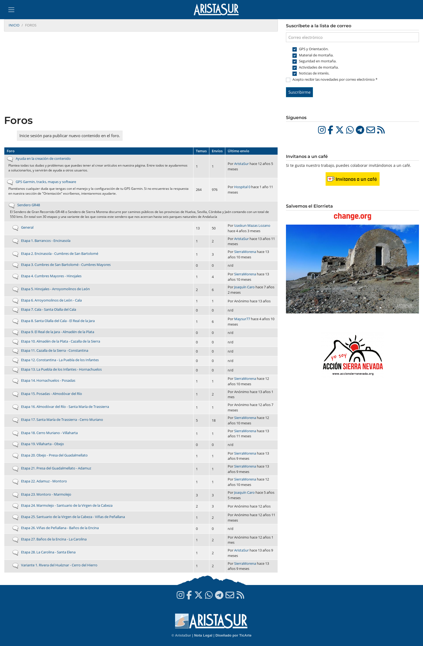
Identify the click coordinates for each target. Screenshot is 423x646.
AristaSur (241, 163)
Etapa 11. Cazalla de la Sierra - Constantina (54, 350)
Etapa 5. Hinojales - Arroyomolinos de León (55, 288)
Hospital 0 (242, 186)
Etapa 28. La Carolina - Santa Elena (48, 552)
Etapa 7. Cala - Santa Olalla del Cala (48, 309)
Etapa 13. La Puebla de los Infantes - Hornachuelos (61, 369)
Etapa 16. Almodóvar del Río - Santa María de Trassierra (65, 406)
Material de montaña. (316, 55)
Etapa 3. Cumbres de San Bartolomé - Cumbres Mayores (66, 264)
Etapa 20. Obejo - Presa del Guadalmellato (54, 455)
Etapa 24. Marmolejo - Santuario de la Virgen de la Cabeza (66, 505)
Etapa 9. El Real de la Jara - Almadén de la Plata (57, 331)
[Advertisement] (141, 73)
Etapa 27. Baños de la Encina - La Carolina (54, 539)
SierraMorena (245, 251)
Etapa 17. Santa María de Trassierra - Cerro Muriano (62, 419)
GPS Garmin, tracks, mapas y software (46, 181)
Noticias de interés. (314, 73)
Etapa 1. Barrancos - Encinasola (45, 240)
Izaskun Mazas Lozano (252, 225)
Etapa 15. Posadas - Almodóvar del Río (51, 393)
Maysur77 (242, 318)
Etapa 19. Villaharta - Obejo (42, 443)
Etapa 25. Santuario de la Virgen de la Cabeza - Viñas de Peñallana (73, 516)
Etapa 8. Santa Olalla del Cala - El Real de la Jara (58, 320)
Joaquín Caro (244, 287)
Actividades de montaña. (319, 67)
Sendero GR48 (28, 204)
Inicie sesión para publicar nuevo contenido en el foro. (69, 135)
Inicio (14, 25)
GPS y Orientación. (314, 48)
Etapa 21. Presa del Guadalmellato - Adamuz (56, 468)
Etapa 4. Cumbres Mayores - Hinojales (51, 275)
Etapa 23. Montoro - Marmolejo (46, 494)
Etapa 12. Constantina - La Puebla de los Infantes (60, 359)
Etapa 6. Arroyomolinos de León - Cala (51, 300)
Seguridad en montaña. (317, 61)
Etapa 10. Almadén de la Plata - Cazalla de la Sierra (60, 341)
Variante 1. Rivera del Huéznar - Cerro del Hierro (59, 565)
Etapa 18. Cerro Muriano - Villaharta (49, 432)
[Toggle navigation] (11, 10)
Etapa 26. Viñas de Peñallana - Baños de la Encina (60, 527)
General (27, 227)
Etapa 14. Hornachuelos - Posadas (48, 380)
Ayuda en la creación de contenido (43, 158)
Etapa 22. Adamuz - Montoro (44, 481)
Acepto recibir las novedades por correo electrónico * (334, 79)
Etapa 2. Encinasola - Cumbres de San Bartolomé (59, 253)
